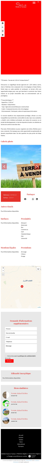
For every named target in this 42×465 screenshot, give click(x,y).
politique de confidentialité (27, 356)
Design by (31, 456)
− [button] (3, 270)
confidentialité (28, 460)
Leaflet (39, 307)
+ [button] (3, 268)
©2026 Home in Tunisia (8, 454)
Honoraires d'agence (35, 453)
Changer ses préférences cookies (17, 456)
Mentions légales (22, 453)
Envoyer (9, 361)
